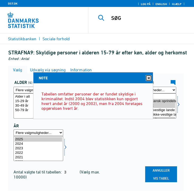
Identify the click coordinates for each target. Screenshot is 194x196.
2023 (38, 148)
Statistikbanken (22, 38)
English (161, 4)
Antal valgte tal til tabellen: (38, 171)
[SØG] (151, 18)
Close (148, 78)
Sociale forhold (56, 38)
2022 (38, 153)
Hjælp (177, 4)
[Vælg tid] (38, 148)
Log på (145, 4)
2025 (38, 139)
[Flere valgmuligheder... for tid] (38, 132)
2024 (38, 144)
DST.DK (13, 3)
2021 (38, 157)
